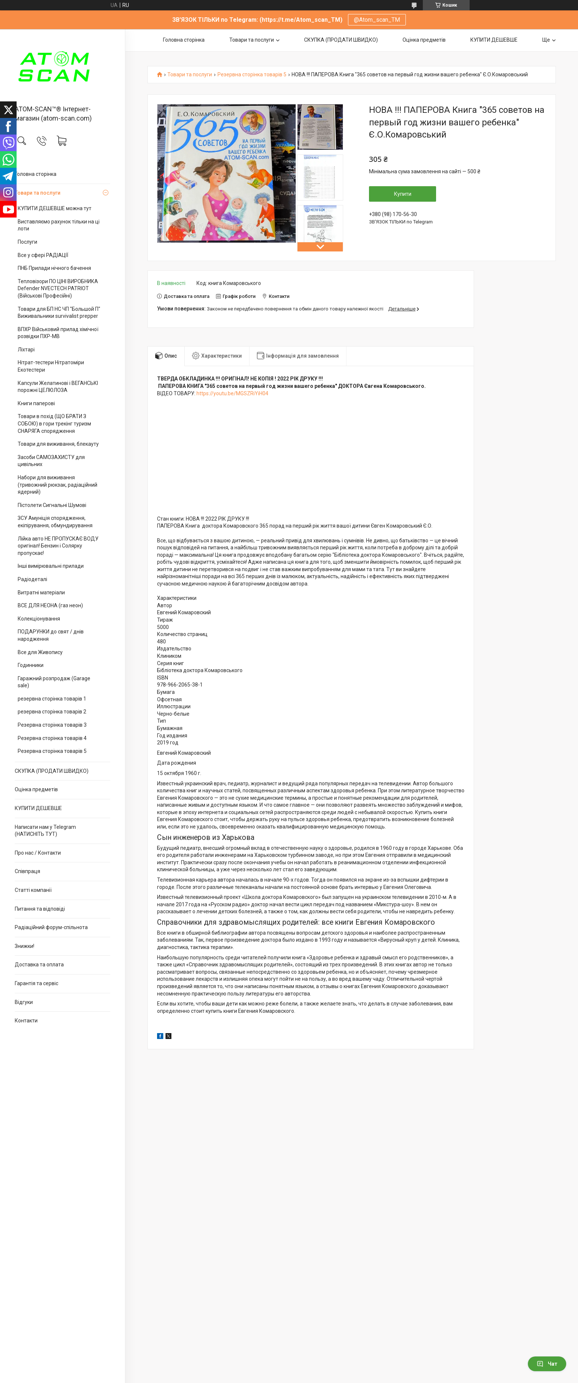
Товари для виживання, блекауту (58, 444)
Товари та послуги (37, 193)
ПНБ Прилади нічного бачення (54, 268)
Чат (547, 1364)
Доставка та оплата (39, 964)
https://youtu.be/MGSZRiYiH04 (232, 393)
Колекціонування (39, 619)
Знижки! (24, 946)
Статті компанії (33, 890)
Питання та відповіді (40, 909)
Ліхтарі (26, 349)
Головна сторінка (35, 174)
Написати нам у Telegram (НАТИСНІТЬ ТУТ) (45, 830)
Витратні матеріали (41, 592)
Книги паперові (36, 403)
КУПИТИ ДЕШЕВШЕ (38, 808)
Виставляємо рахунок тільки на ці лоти (59, 225)
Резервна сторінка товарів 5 (52, 751)
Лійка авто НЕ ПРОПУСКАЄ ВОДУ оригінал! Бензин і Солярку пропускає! (58, 546)
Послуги (27, 242)
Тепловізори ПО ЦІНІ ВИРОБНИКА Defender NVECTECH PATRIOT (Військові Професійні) (58, 288)
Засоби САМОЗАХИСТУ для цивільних (51, 461)
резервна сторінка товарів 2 (52, 712)
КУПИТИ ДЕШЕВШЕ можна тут (54, 208)
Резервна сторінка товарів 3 (52, 725)
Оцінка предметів (36, 789)
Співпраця (27, 871)
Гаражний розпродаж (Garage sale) (54, 682)
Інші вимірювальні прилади (51, 566)
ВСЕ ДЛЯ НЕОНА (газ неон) (50, 605)
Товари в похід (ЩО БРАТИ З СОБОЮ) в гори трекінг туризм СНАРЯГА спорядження (54, 423)
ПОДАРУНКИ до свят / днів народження (51, 635)
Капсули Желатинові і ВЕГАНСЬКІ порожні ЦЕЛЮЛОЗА (58, 386)
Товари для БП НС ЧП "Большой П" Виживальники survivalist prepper (59, 312)
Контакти (26, 1021)
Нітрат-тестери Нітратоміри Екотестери (51, 366)
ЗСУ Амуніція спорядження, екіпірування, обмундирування (55, 521)
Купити (402, 194)
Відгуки (24, 1002)
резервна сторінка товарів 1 (52, 699)
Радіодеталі (32, 579)
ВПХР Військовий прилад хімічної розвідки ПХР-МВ (58, 333)
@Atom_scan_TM (377, 19)
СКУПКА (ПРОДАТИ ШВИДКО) (51, 771)
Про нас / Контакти (38, 853)
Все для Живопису (40, 652)
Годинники (30, 665)
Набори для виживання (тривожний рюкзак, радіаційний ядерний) (57, 485)
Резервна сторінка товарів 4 (52, 738)
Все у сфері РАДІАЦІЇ (43, 255)
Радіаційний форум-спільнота (51, 927)
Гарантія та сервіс (36, 983)
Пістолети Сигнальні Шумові (52, 505)
